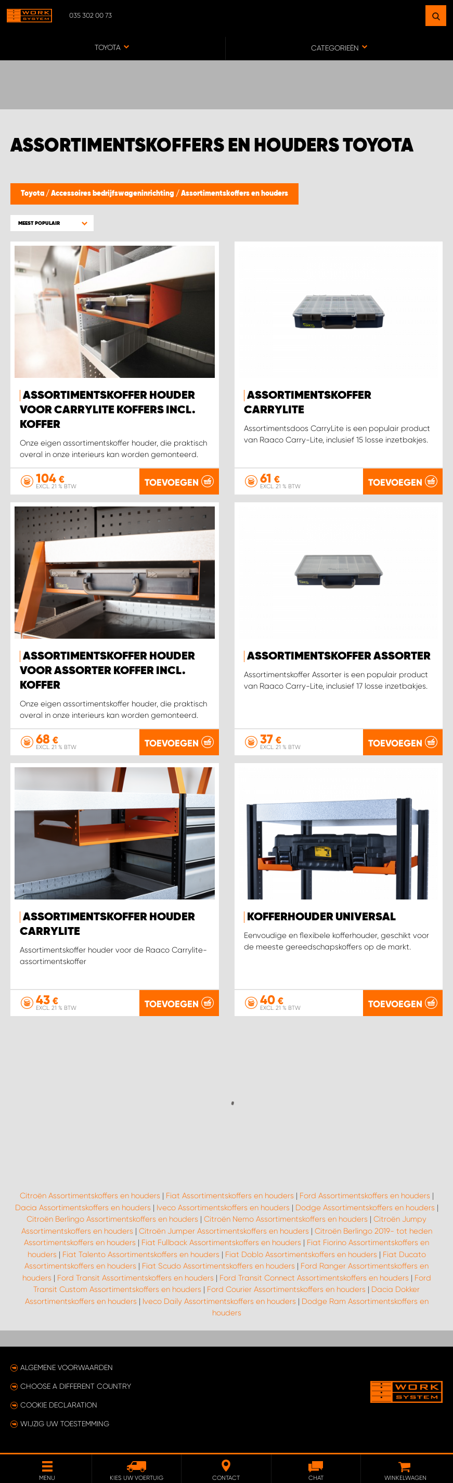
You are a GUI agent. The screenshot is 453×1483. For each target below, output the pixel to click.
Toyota (33, 193)
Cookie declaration (58, 1405)
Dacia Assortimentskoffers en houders (83, 1207)
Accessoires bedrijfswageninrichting (113, 193)
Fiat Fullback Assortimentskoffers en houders (221, 1242)
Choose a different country (75, 1386)
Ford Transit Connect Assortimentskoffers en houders (314, 1278)
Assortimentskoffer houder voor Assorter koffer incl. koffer (107, 671)
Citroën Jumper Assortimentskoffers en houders (224, 1231)
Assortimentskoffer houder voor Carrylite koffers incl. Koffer (108, 410)
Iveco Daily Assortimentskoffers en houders (219, 1301)
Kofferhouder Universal (321, 917)
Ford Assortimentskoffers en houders (365, 1195)
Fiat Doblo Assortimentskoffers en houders (301, 1254)
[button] (52, 223)
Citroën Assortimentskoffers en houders (90, 1195)
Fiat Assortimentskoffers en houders (230, 1195)
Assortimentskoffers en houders (234, 193)
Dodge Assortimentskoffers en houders (365, 1207)
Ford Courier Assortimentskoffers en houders (286, 1289)
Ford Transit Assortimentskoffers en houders (135, 1278)
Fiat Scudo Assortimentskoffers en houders (218, 1266)
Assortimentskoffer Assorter (339, 656)
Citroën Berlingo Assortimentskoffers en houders (112, 1219)
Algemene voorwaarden (66, 1367)
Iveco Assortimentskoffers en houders (223, 1207)
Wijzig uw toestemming (64, 1423)
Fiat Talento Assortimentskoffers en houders (140, 1254)
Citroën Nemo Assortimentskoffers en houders (286, 1219)
